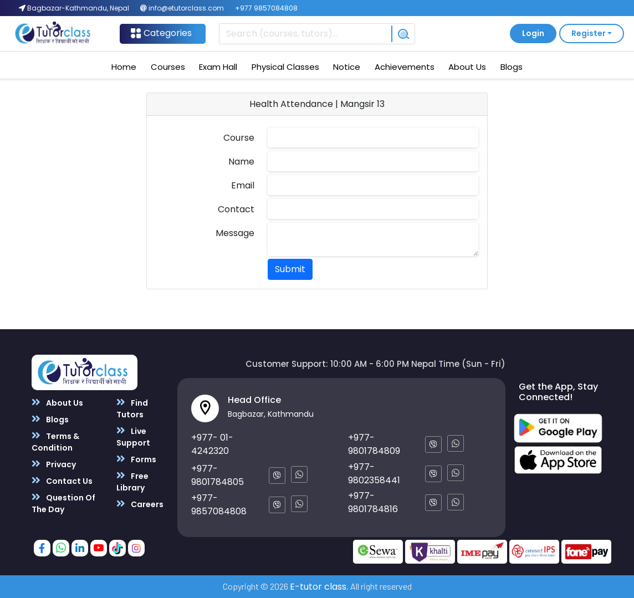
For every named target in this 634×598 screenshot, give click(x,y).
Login (533, 33)
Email (242, 185)
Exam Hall (218, 67)
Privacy (54, 464)
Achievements (404, 67)
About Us (467, 67)
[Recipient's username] (305, 33)
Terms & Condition (55, 441)
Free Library (132, 481)
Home (123, 67)
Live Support (133, 436)
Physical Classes (285, 67)
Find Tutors (132, 408)
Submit (290, 269)
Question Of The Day (63, 503)
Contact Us (62, 481)
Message (235, 233)
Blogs (511, 67)
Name (241, 161)
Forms (136, 459)
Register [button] (588, 33)
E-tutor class (318, 586)
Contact (236, 209)
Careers (139, 504)
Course (238, 137)
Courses (168, 67)
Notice (346, 67)
